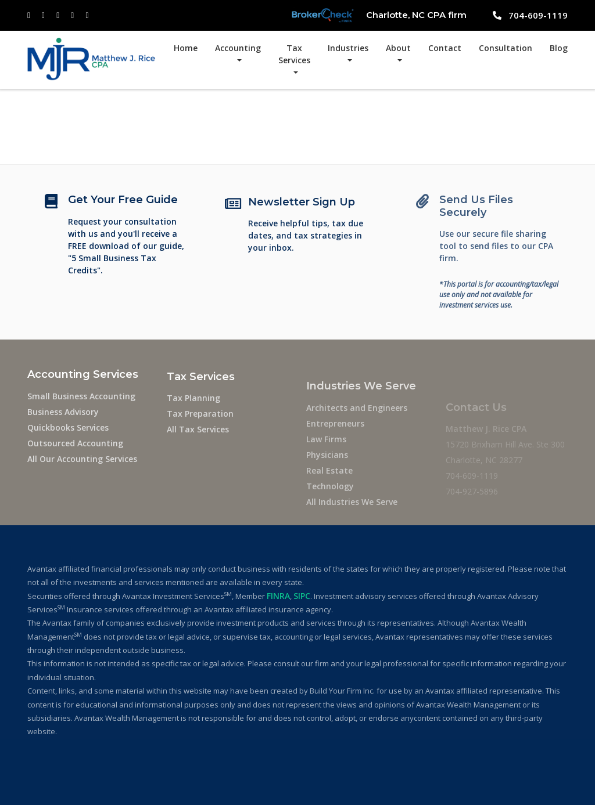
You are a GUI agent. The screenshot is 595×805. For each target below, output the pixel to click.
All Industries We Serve (351, 513)
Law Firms (326, 451)
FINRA (278, 595)
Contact (444, 47)
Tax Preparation (200, 418)
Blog (559, 47)
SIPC (301, 595)
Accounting (238, 47)
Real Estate (329, 482)
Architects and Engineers (356, 419)
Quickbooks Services (68, 428)
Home (186, 47)
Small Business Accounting (81, 397)
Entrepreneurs (335, 435)
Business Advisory (63, 412)
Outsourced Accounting (75, 444)
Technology (330, 498)
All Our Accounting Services (82, 459)
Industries (348, 47)
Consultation (505, 47)
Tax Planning (193, 403)
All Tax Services (198, 434)
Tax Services (294, 54)
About (398, 47)
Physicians (327, 466)
